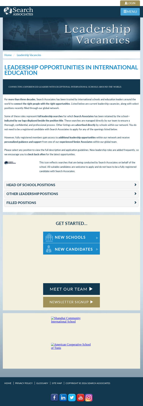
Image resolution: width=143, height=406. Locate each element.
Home (7, 383)
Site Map (57, 383)
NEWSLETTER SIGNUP (72, 302)
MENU (130, 11)
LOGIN (130, 3)
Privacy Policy (24, 383)
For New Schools (53, 233)
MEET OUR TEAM (71, 289)
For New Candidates (55, 245)
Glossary (42, 383)
